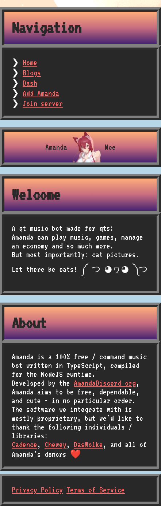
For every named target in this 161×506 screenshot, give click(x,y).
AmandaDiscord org (105, 383)
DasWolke (88, 444)
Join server (43, 103)
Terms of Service (95, 490)
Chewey (55, 444)
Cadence (24, 444)
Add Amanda (41, 93)
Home (30, 62)
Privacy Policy (37, 490)
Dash (30, 83)
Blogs (32, 72)
